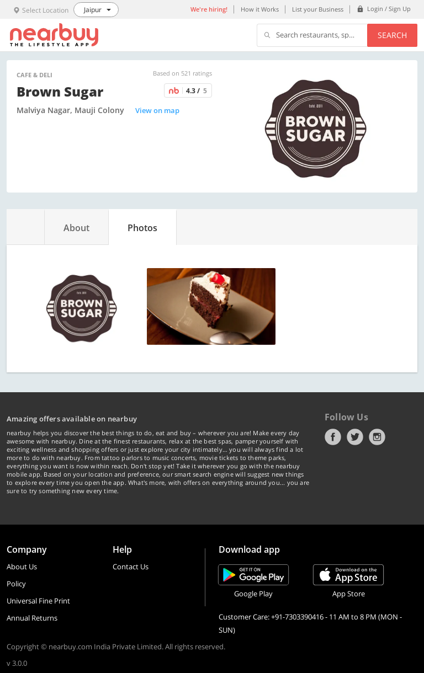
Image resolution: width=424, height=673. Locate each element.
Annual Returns (32, 618)
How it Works (260, 9)
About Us (22, 566)
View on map (157, 110)
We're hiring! (208, 9)
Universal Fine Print (38, 601)
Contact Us (131, 566)
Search (392, 35)
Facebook (333, 437)
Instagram (377, 437)
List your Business (317, 9)
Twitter (355, 437)
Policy (16, 584)
